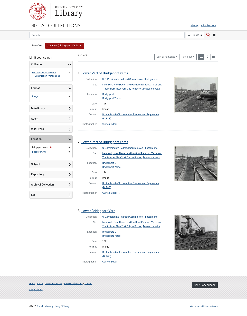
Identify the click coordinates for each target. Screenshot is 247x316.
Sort (166, 56)
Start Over (37, 45)
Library (68, 11)
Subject (35, 164)
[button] (64, 46)
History (194, 25)
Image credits (36, 289)
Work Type (37, 128)
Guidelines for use (53, 283)
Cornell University (37, 11)
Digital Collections (55, 25)
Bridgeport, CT (39, 152)
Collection (37, 64)
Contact (88, 283)
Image (35, 96)
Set (33, 194)
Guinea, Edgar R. (111, 124)
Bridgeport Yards (111, 98)
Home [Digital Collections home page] (32, 283)
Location (36, 139)
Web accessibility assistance (204, 306)
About (40, 283)
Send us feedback (204, 285)
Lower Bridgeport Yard (98, 211)
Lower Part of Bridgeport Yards (104, 73)
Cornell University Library (48, 306)
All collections (208, 25)
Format (35, 88)
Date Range (38, 108)
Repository (37, 174)
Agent (34, 118)
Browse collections (73, 283)
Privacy (65, 306)
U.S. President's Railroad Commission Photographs (129, 79)
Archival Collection (42, 184)
